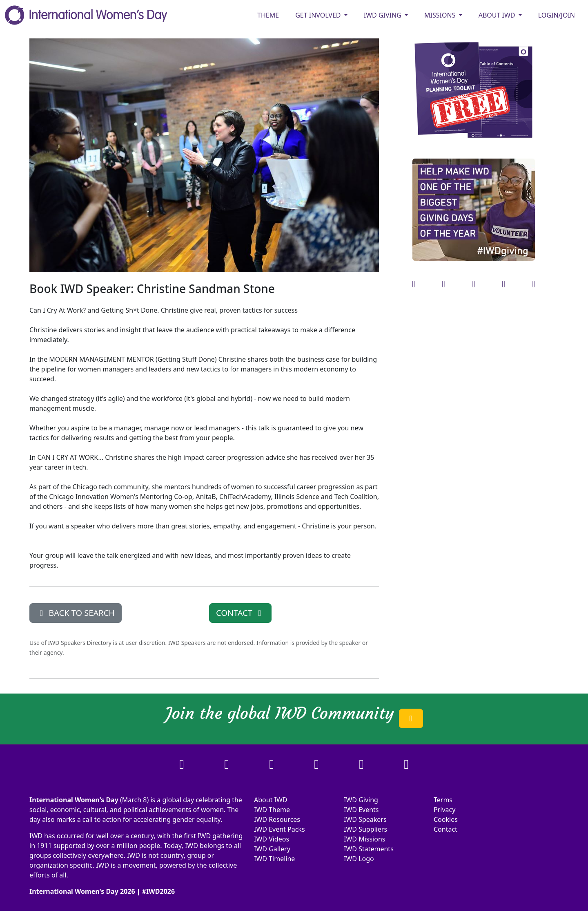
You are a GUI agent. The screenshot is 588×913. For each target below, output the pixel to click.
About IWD (270, 799)
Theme (268, 15)
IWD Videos (271, 839)
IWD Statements (369, 848)
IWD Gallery (272, 848)
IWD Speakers (365, 819)
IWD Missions (364, 839)
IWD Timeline (274, 858)
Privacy (444, 809)
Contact (445, 829)
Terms (443, 799)
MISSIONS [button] (440, 15)
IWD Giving (361, 799)
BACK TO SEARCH (75, 612)
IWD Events (361, 809)
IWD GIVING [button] (383, 15)
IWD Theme (272, 809)
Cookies (446, 819)
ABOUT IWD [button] (498, 15)
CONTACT (240, 612)
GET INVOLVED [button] (319, 15)
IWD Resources (277, 819)
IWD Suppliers (365, 829)
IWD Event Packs (279, 829)
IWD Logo (359, 858)
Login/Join (556, 15)
